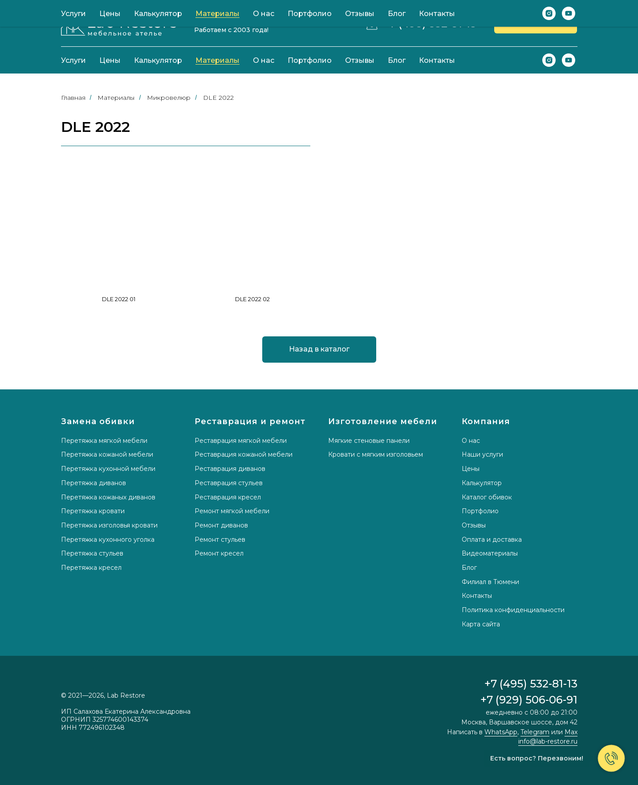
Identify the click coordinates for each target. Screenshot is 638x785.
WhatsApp (500, 732)
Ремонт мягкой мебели (232, 511)
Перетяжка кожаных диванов (108, 497)
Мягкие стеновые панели (369, 441)
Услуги (73, 60)
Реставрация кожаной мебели (244, 454)
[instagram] (549, 60)
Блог (397, 60)
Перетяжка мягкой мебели (104, 441)
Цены (110, 60)
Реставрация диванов (230, 469)
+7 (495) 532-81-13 (429, 23)
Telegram (534, 732)
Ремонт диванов (221, 525)
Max (571, 732)
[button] (535, 23)
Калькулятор (158, 60)
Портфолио (310, 60)
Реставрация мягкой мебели (241, 441)
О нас (263, 60)
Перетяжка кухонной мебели (108, 469)
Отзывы (359, 60)
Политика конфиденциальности (513, 610)
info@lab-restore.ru (547, 741)
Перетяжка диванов (93, 483)
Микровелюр (169, 98)
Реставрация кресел (228, 497)
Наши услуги (482, 454)
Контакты (437, 60)
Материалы (217, 60)
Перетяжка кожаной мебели (107, 454)
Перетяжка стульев (92, 553)
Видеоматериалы (490, 553)
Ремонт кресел (219, 553)
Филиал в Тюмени (490, 582)
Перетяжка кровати (93, 511)
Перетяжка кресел (91, 568)
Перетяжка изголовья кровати (109, 525)
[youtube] (568, 60)
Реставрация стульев (229, 483)
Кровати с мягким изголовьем (375, 454)
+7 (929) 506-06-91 (528, 699)
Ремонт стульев (220, 540)
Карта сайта (481, 624)
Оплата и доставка (492, 540)
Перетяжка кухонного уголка (107, 540)
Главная (73, 98)
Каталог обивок (487, 497)
